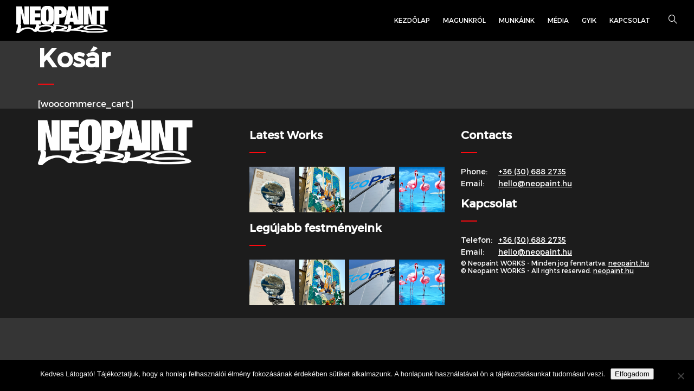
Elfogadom (632, 374)
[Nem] (680, 375)
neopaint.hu (628, 263)
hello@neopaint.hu (535, 183)
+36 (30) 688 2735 (532, 171)
